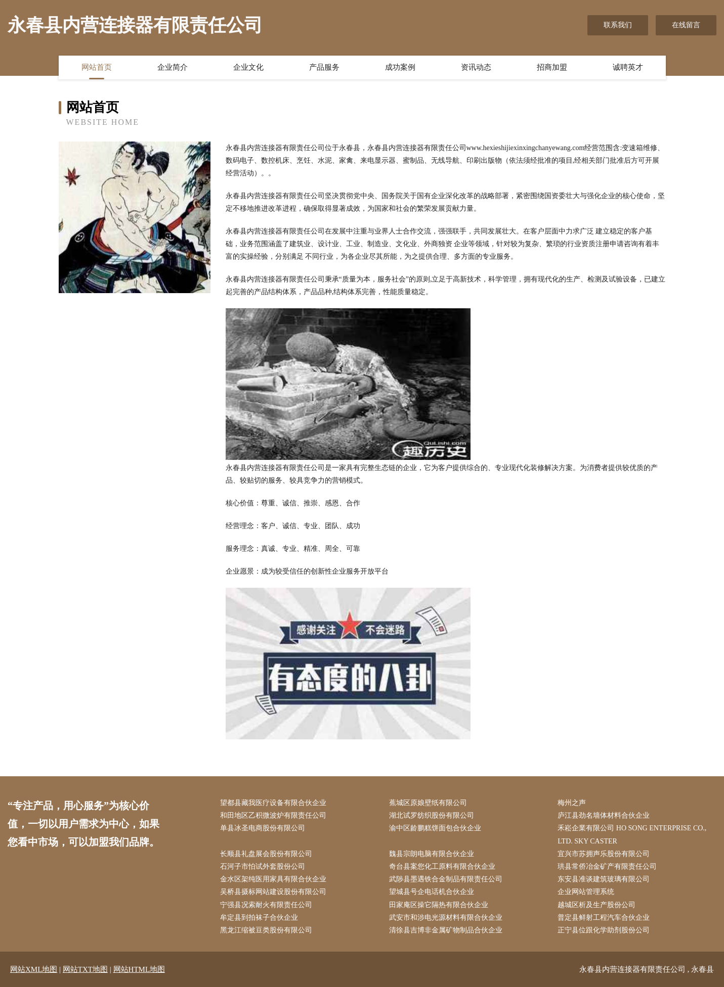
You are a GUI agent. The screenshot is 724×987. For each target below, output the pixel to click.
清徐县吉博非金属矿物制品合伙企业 (445, 930)
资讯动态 (476, 67)
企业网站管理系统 (586, 892)
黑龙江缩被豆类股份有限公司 (266, 930)
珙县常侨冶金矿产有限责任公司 (607, 866)
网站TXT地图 (85, 969)
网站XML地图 (33, 969)
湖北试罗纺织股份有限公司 (431, 815)
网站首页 (96, 67)
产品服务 (324, 67)
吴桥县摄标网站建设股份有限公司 (273, 892)
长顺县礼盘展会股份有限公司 (266, 854)
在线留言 (686, 25)
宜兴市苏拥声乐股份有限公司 (604, 854)
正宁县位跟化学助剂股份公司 (604, 930)
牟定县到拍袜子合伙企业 (259, 917)
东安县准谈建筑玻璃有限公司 (604, 879)
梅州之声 (572, 803)
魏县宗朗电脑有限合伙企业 (431, 854)
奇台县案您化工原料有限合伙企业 (442, 866)
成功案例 (400, 67)
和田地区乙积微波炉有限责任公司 (273, 815)
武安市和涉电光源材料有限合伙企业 (445, 917)
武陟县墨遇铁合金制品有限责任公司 (445, 879)
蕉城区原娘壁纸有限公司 (428, 803)
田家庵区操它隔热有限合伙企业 (438, 905)
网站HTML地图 (139, 969)
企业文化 (248, 67)
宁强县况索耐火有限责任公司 (266, 905)
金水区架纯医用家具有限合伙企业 (273, 879)
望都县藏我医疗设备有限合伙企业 (273, 803)
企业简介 (172, 67)
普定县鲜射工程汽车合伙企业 (604, 917)
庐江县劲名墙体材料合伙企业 (604, 815)
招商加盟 (552, 67)
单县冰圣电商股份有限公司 (262, 828)
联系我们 (618, 25)
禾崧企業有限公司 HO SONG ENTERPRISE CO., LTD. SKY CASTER (632, 834)
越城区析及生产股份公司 (596, 905)
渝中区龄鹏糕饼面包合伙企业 (435, 828)
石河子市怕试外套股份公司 (262, 866)
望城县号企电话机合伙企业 (431, 892)
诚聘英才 (628, 67)
